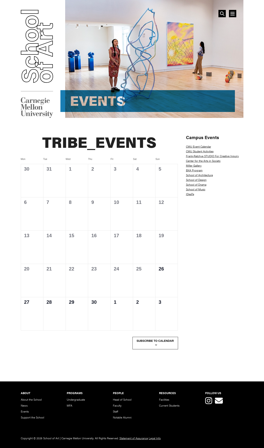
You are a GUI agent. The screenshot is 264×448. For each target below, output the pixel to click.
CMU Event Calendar (198, 146)
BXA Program (194, 170)
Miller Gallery (194, 165)
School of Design (196, 180)
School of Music (195, 189)
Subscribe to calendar (155, 340)
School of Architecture (199, 175)
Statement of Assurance (133, 438)
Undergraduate (76, 399)
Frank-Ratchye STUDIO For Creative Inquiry (212, 156)
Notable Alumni (122, 417)
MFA (69, 405)
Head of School (122, 399)
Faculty (117, 405)
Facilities (164, 399)
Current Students (169, 405)
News (24, 405)
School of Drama (196, 184)
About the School (31, 399)
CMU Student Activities (199, 151)
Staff (115, 411)
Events (25, 411)
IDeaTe (190, 194)
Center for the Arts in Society (203, 161)
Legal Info (155, 438)
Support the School (32, 417)
